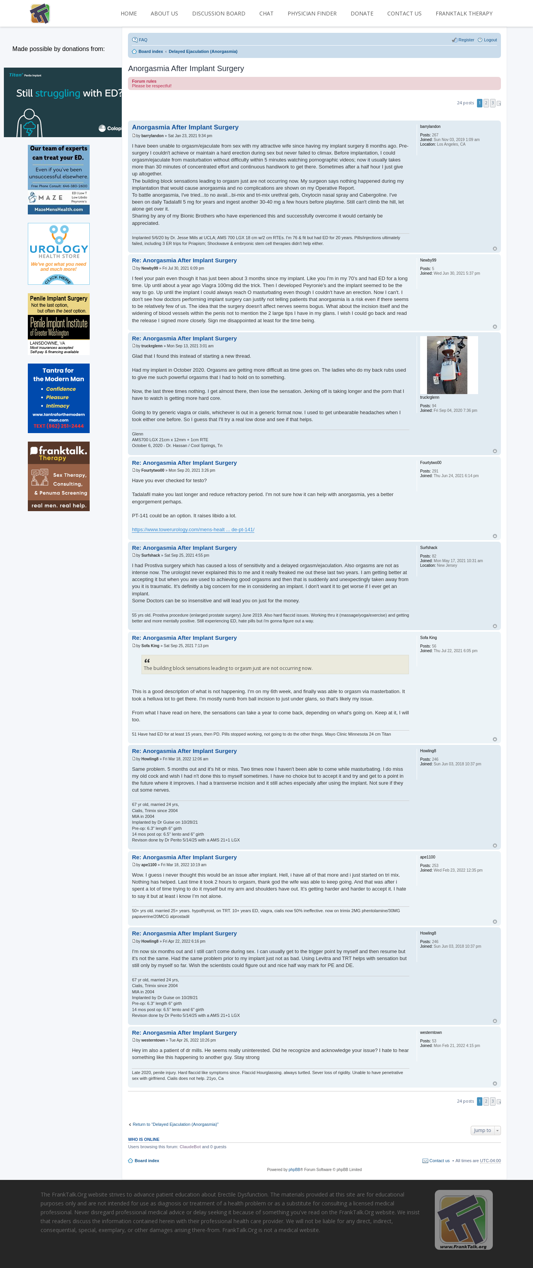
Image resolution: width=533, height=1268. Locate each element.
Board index (147, 1160)
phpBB (294, 1170)
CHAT (266, 13)
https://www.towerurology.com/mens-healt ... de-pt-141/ (193, 529)
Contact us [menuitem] (439, 1160)
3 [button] (493, 102)
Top (495, 248)
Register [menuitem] (466, 39)
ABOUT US (164, 13)
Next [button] (499, 103)
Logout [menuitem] (490, 39)
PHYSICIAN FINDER (312, 13)
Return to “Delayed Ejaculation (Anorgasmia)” (175, 1124)
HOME (129, 13)
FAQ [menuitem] (143, 39)
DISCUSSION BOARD (218, 13)
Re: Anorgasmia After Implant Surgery (184, 260)
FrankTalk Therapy (464, 13)
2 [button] (486, 102)
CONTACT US (404, 13)
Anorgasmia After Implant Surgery (186, 68)
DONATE (362, 13)
